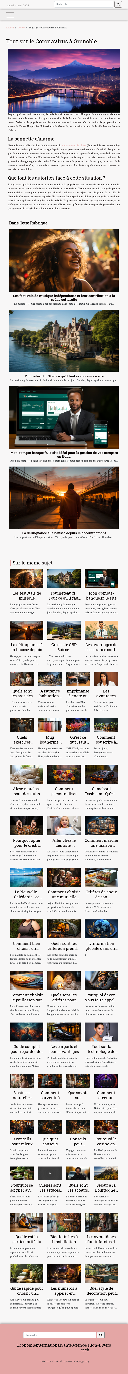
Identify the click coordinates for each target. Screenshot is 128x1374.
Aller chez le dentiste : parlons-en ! (64, 845)
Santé (66, 1345)
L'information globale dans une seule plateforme (101, 948)
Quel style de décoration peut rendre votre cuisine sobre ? (101, 1296)
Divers (21, 27)
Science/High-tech (85, 1347)
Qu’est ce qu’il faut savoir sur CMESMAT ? (78, 745)
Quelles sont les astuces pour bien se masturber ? (50, 1193)
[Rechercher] (83, 4)
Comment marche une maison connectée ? (101, 845)
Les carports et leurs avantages (64, 1049)
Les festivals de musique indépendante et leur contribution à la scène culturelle (64, 298)
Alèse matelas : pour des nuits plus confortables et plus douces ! (27, 796)
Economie (26, 1345)
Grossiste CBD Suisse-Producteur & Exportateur (64, 652)
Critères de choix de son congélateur (101, 896)
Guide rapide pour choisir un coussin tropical (26, 1293)
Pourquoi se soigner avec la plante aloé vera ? (22, 1193)
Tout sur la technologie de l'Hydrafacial (101, 1051)
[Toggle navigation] (10, 15)
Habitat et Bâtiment (64, 1365)
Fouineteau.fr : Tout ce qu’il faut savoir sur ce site (64, 376)
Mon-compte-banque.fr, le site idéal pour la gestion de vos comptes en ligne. (64, 455)
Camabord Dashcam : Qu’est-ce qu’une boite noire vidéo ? (101, 796)
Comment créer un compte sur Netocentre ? (106, 1100)
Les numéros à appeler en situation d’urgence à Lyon (64, 1296)
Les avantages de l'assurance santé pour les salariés (101, 649)
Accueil (10, 27)
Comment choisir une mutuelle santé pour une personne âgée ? (64, 899)
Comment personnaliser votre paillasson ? (64, 793)
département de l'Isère (74, 145)
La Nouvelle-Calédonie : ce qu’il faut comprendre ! (26, 899)
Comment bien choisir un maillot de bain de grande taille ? (27, 951)
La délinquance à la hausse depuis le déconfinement (64, 533)
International (48, 1345)
